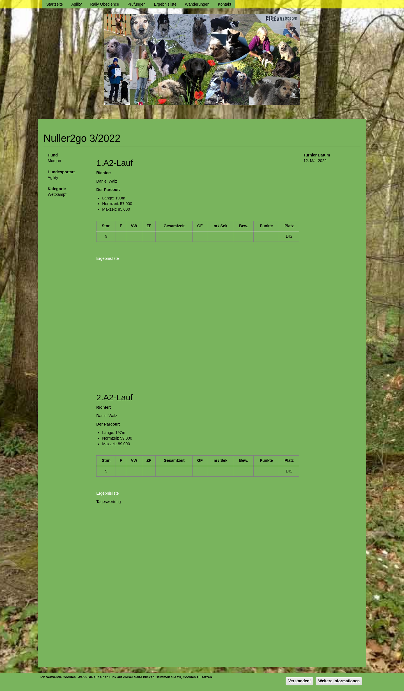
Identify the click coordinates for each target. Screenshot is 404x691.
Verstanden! (299, 681)
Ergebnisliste (165, 4)
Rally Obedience (104, 4)
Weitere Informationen (339, 681)
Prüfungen (136, 4)
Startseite (54, 4)
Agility (76, 4)
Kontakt (224, 4)
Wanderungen (197, 4)
